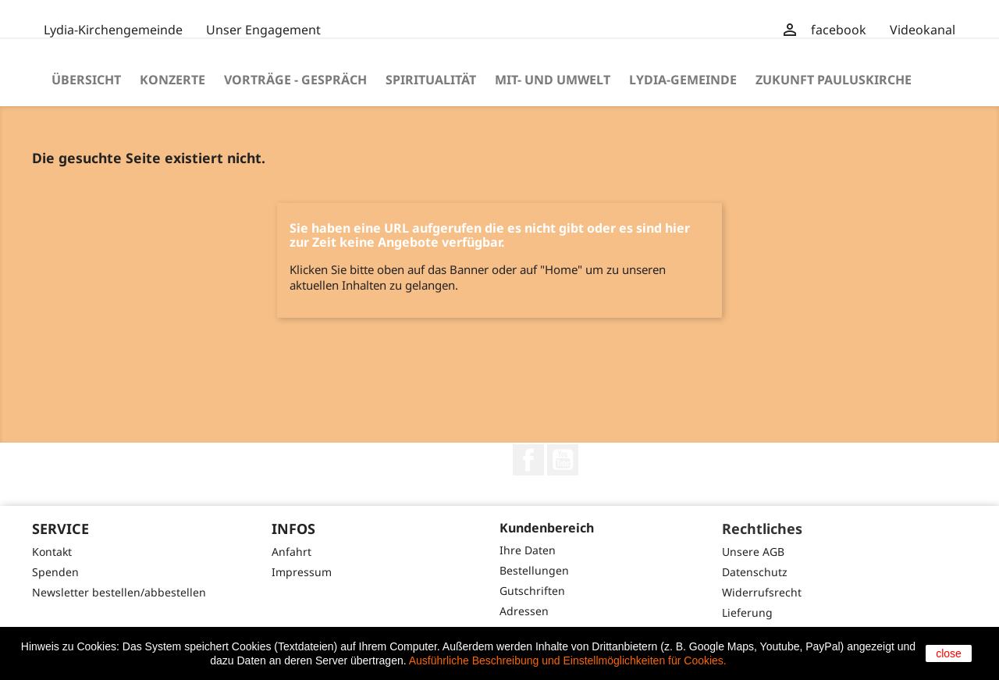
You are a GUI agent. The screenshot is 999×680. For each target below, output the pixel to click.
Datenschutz (754, 571)
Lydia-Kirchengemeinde (113, 29)
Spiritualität (431, 79)
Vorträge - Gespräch (295, 79)
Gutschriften (532, 590)
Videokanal (922, 29)
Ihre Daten (528, 550)
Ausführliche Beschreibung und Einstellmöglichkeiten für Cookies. (568, 660)
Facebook (528, 459)
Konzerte (172, 79)
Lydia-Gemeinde (683, 79)
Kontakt (52, 551)
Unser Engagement (263, 29)
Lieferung (747, 612)
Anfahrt (291, 551)
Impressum (302, 571)
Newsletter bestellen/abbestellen (119, 592)
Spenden (55, 571)
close (949, 653)
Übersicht (86, 79)
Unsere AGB (753, 551)
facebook (838, 29)
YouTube (562, 459)
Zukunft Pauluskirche (833, 79)
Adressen (524, 610)
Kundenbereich (547, 527)
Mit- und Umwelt (552, 79)
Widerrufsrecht (762, 592)
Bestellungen (534, 570)
